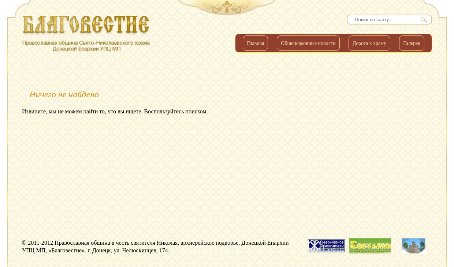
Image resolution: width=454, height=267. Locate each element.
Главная (255, 43)
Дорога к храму (369, 43)
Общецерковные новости (308, 43)
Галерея (411, 43)
